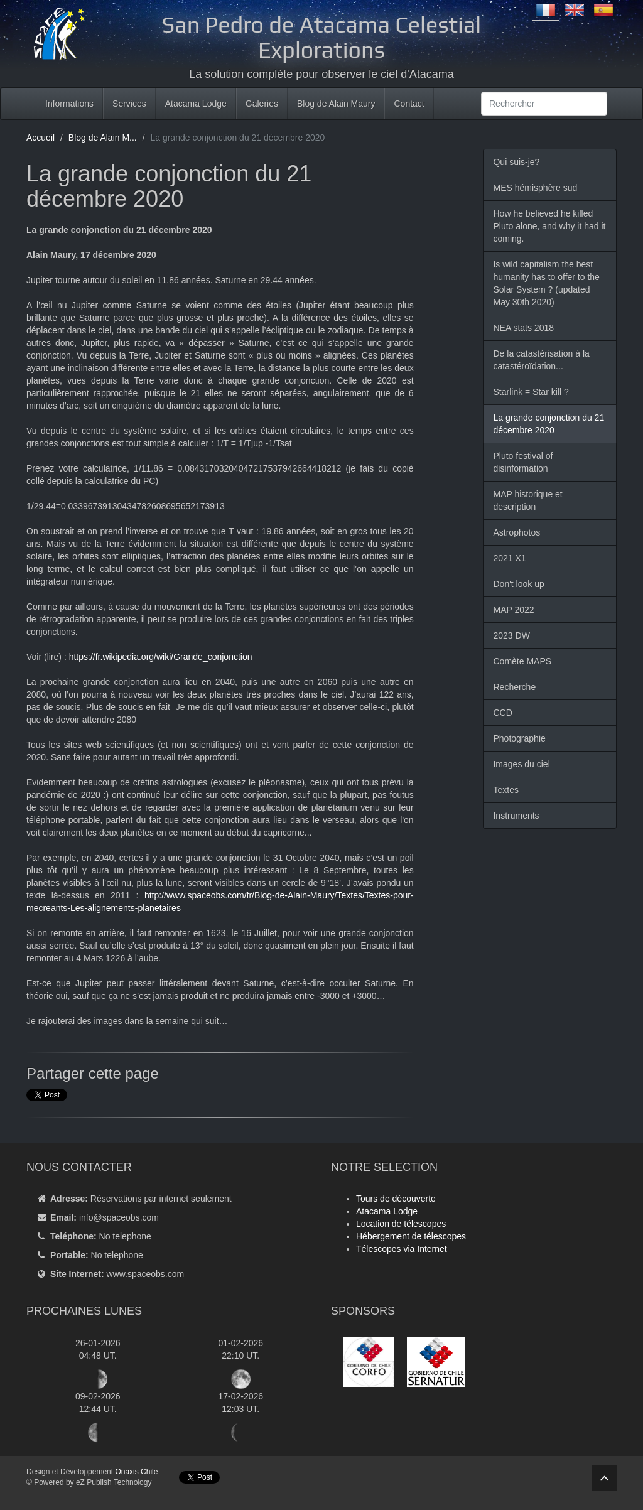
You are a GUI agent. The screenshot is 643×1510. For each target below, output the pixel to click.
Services (129, 104)
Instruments (516, 816)
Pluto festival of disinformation (523, 462)
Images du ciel (521, 764)
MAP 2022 (513, 610)
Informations (69, 104)
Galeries (262, 104)
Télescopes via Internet (401, 1249)
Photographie (519, 738)
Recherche (514, 687)
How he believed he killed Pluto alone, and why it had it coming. (549, 226)
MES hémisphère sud (535, 188)
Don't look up (518, 584)
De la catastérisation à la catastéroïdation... (541, 359)
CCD (502, 713)
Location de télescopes (401, 1224)
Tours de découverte (396, 1199)
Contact (409, 104)
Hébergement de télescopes (411, 1236)
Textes (505, 790)
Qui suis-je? (516, 162)
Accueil (40, 137)
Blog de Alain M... (102, 137)
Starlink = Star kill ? (530, 392)
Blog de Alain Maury (336, 104)
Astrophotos (516, 532)
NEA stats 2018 (523, 328)
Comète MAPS (522, 661)
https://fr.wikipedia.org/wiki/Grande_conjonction (160, 657)
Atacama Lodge (196, 104)
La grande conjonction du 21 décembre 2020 (548, 424)
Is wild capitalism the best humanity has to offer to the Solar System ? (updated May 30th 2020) (546, 283)
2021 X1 (509, 558)
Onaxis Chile (136, 1471)
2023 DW (511, 635)
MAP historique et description (527, 500)
